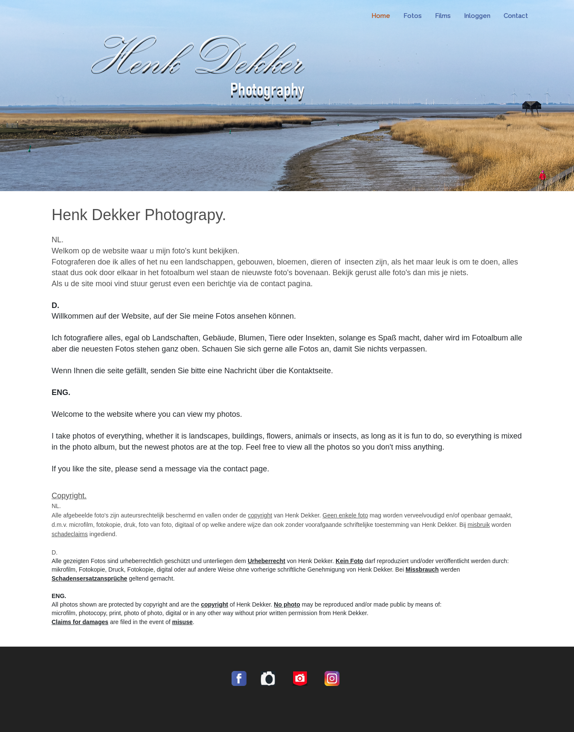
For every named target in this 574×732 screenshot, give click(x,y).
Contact (516, 16)
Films (443, 16)
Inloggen (477, 16)
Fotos (412, 16)
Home (380, 16)
